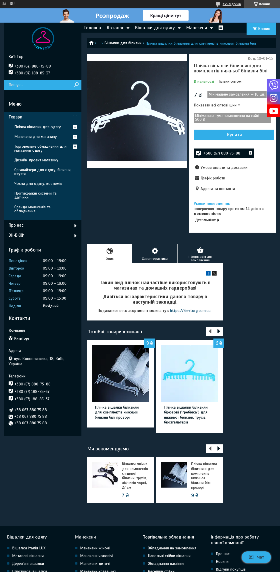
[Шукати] (76, 85)
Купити (234, 135)
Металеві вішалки (28, 555)
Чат (256, 557)
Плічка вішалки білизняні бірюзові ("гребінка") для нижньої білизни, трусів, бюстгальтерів (186, 415)
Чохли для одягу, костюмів (38, 183)
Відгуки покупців (231, 569)
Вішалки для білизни (122, 43)
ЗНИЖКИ (17, 235)
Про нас (16, 225)
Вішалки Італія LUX (28, 548)
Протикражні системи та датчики (35, 195)
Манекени (196, 28)
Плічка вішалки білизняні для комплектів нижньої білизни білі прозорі (117, 412)
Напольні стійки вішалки (169, 555)
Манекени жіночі (95, 548)
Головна (92, 28)
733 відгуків (232, 4)
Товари (15, 117)
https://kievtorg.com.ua (190, 310)
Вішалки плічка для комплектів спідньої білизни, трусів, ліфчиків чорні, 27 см (135, 476)
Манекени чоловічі (96, 555)
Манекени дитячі (95, 563)
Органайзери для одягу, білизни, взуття (42, 171)
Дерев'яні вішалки (28, 563)
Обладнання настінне (166, 563)
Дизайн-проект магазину (36, 160)
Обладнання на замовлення (172, 548)
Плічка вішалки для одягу (37, 126)
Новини (222, 561)
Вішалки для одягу (155, 28)
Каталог (115, 28)
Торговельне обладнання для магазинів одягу (40, 148)
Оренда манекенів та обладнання (32, 209)
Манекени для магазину (35, 136)
